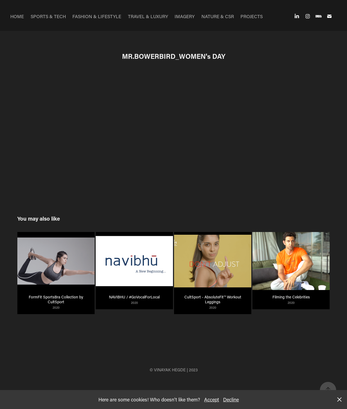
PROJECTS (251, 16)
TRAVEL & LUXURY (148, 16)
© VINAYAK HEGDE (168, 369)
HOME (17, 16)
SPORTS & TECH (48, 16)
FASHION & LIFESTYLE (96, 16)
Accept (211, 399)
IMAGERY (185, 16)
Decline (231, 399)
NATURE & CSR (217, 16)
